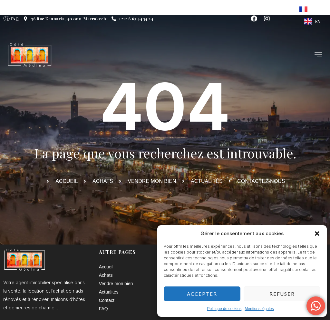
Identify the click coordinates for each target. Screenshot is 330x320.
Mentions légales (259, 308)
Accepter (202, 294)
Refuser (282, 294)
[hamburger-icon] (319, 55)
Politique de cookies (224, 308)
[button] (317, 233)
